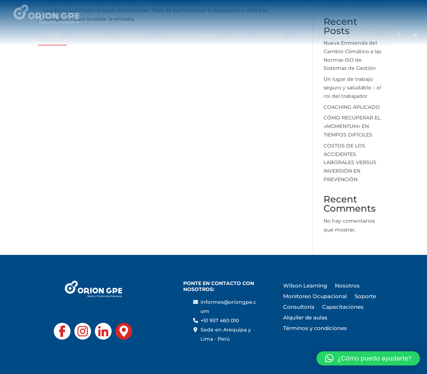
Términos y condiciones (315, 328)
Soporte (365, 297)
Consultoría (298, 307)
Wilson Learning (305, 286)
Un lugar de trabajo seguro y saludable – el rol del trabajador (352, 87)
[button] (368, 358)
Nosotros (347, 286)
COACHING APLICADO (352, 107)
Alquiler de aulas (305, 318)
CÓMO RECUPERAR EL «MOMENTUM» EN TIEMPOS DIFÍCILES (352, 126)
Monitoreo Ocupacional (315, 297)
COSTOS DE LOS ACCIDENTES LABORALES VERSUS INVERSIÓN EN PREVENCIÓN (350, 163)
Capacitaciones (343, 307)
